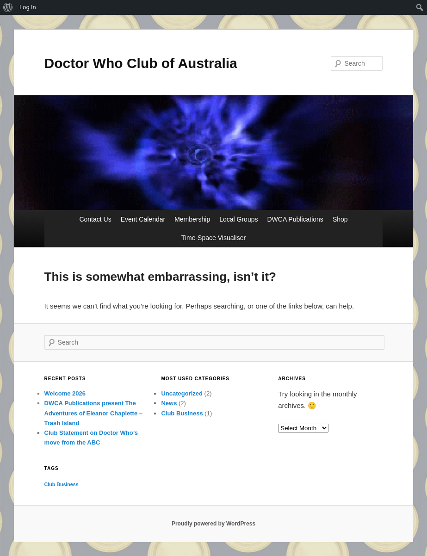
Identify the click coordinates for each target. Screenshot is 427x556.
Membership (192, 219)
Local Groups (238, 219)
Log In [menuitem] (27, 7)
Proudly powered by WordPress (213, 523)
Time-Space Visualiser (213, 237)
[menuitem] (8, 7)
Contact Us (95, 219)
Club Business (182, 413)
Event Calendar (143, 219)
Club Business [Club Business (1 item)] (61, 484)
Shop (340, 219)
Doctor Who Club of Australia (140, 63)
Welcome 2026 (65, 393)
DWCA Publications (295, 219)
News (169, 403)
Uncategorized (182, 393)
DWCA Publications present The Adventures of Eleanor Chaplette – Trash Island (93, 413)
